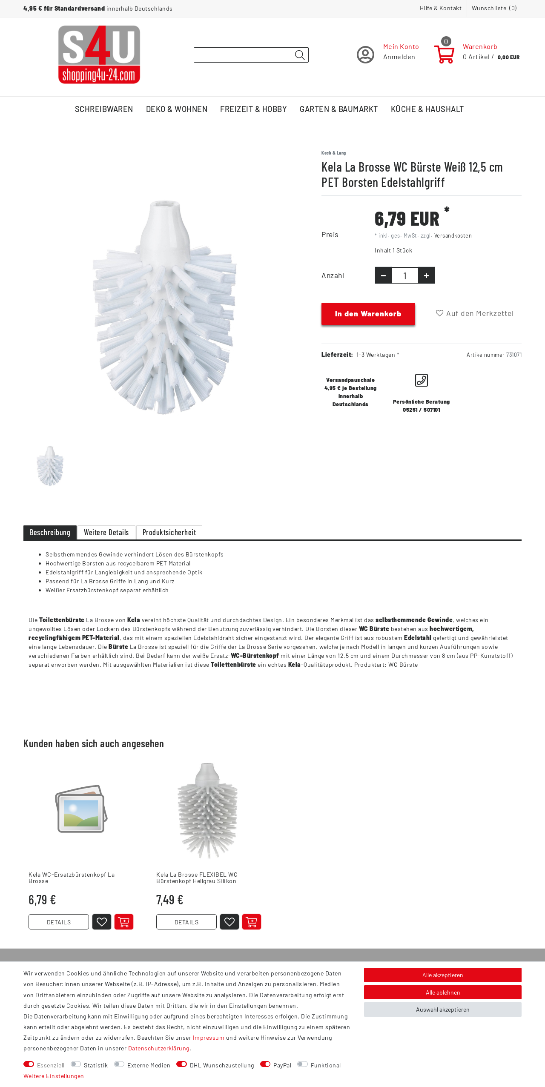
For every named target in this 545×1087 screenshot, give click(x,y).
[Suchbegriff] (251, 55)
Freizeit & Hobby (253, 109)
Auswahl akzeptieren (443, 1009)
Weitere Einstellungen (53, 1075)
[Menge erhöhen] (426, 275)
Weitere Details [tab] (106, 532)
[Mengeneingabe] (405, 275)
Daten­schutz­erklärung (158, 1048)
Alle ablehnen (443, 992)
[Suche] (300, 55)
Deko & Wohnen (177, 109)
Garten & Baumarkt (339, 109)
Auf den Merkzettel (475, 313)
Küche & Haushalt (427, 109)
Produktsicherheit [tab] (169, 532)
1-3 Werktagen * (378, 354)
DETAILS (59, 922)
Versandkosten (453, 235)
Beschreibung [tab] (50, 532)
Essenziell (51, 1065)
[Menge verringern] (383, 275)
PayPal (282, 1065)
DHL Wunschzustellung (222, 1065)
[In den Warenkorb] (124, 921)
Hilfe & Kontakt (441, 7)
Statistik (96, 1065)
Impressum (209, 1037)
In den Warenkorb (368, 313)
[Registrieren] (388, 54)
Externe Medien (148, 1065)
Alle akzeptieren (442, 974)
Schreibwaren (104, 109)
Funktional (326, 1065)
